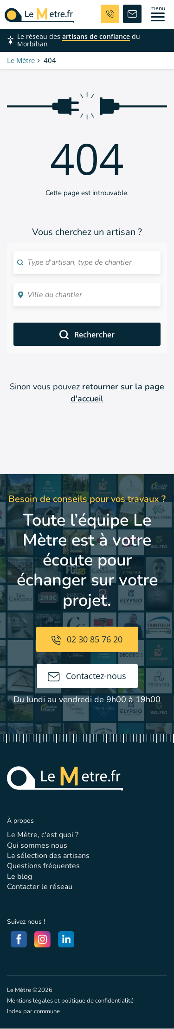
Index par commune (33, 1011)
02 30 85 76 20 (87, 639)
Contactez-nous (87, 675)
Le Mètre (21, 60)
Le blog (19, 876)
